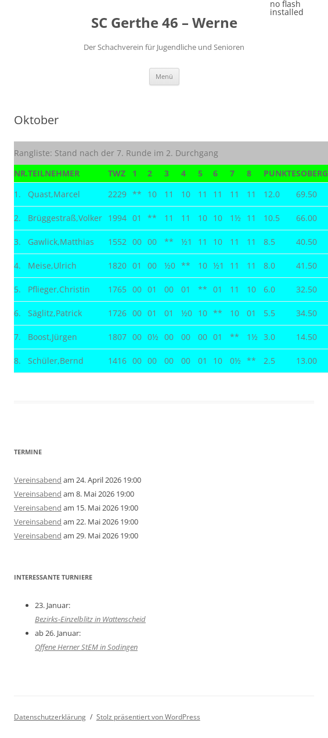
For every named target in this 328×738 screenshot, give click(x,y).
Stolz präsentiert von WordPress (148, 717)
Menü (164, 76)
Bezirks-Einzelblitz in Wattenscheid (90, 619)
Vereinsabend (38, 480)
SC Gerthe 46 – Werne (164, 23)
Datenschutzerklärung (50, 717)
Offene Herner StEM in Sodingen (86, 647)
